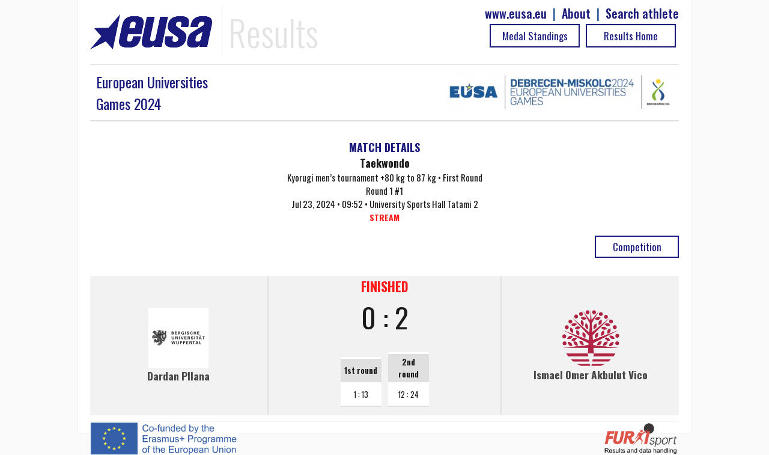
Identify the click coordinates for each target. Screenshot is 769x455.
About (576, 13)
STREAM (384, 217)
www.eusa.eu (516, 13)
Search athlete (642, 13)
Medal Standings (535, 35)
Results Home (631, 35)
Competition (637, 246)
